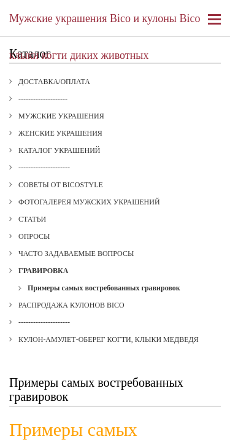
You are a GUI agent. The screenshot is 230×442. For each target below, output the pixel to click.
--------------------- (44, 167)
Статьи (32, 219)
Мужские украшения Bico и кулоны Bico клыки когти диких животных (104, 24)
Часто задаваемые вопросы (76, 253)
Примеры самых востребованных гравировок (104, 288)
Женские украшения (60, 133)
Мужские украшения (61, 116)
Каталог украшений (59, 150)
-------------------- (42, 99)
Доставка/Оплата (54, 81)
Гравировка (43, 270)
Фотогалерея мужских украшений (89, 202)
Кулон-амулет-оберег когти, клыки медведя (108, 339)
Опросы (34, 236)
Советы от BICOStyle (60, 184)
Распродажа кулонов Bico (71, 305)
